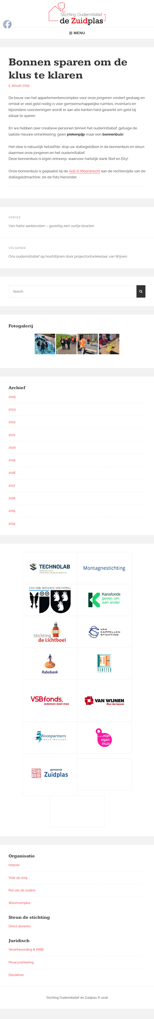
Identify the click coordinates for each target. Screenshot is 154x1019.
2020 (12, 447)
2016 (12, 498)
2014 (12, 524)
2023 (12, 409)
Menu (77, 33)
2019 (12, 460)
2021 (12, 435)
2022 (12, 422)
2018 (12, 473)
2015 (12, 511)
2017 (12, 485)
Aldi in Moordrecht (84, 171)
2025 (12, 397)
